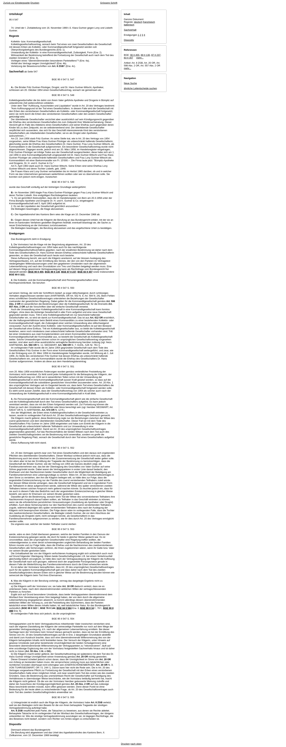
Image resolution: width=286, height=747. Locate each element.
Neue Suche (130, 83)
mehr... (140, 57)
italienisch (129, 24)
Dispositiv (129, 40)
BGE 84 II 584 (64, 608)
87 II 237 (156, 55)
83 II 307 (128, 57)
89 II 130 (145, 55)
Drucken (34, 2)
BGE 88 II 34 (87, 608)
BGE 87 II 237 (68, 271)
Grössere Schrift (108, 2)
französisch (149, 22)
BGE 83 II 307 (85, 271)
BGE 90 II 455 (35, 271)
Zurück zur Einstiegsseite (16, 2)
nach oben (136, 743)
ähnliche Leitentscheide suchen (140, 88)
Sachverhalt (130, 29)
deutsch (138, 22)
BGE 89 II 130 (52, 271)
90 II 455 (135, 55)
